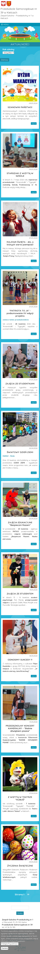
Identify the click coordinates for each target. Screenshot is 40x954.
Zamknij (5, 948)
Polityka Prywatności (9, 944)
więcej (33, 124)
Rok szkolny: (9, 49)
